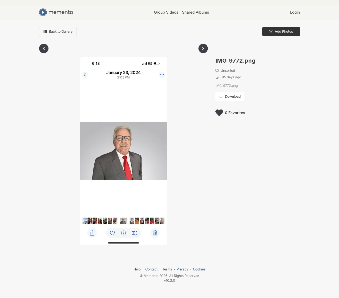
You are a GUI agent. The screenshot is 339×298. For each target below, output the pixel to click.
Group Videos (166, 12)
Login (295, 12)
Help (137, 269)
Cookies (199, 269)
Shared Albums (195, 12)
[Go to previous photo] (43, 48)
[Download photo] (229, 96)
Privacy (182, 269)
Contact (151, 269)
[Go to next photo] (203, 48)
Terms (167, 269)
